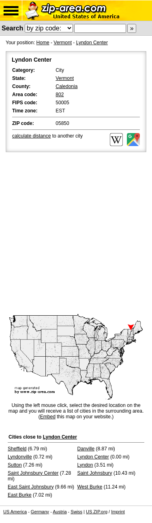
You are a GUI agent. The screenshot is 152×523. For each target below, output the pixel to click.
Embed (48, 417)
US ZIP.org (96, 511)
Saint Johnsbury (94, 473)
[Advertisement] (76, 234)
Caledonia (66, 86)
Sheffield (17, 449)
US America (15, 511)
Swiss (76, 511)
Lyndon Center (92, 42)
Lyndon (85, 465)
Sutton (15, 465)
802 (60, 94)
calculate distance (31, 136)
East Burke (20, 495)
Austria (59, 511)
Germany (40, 511)
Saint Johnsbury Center (33, 473)
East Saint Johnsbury (31, 487)
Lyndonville (20, 457)
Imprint (118, 511)
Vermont (63, 42)
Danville (86, 449)
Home (42, 42)
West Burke (90, 487)
